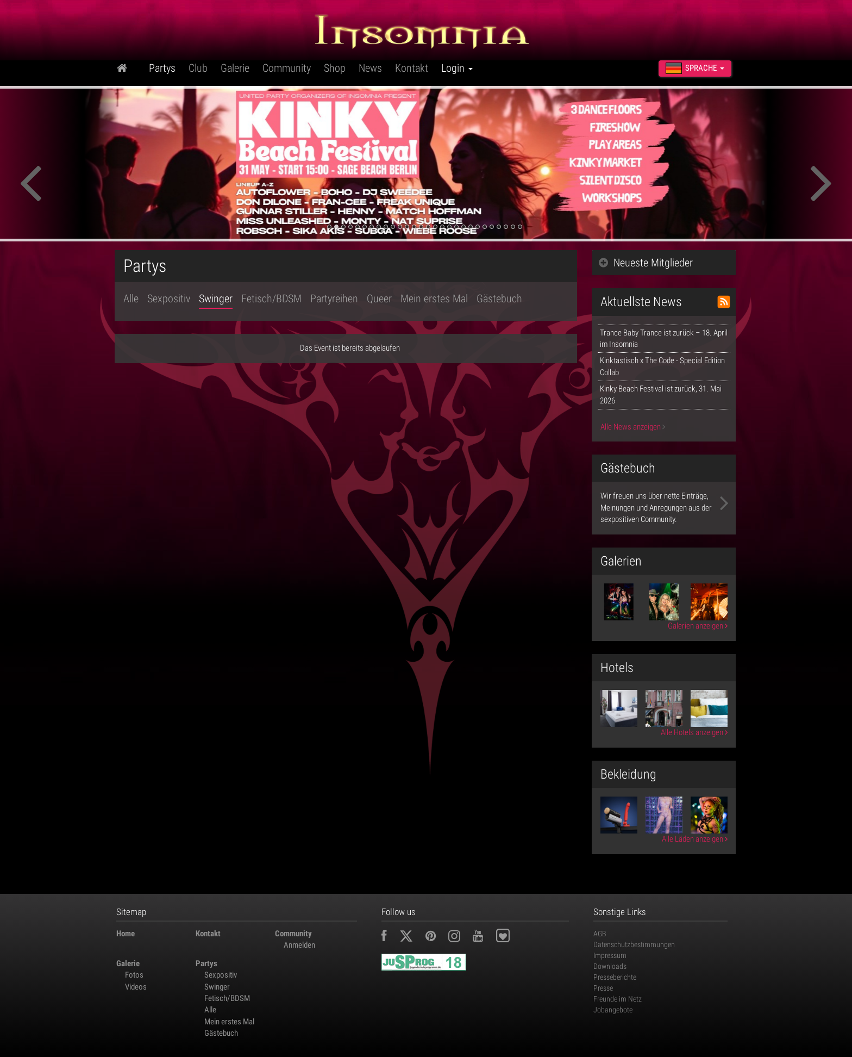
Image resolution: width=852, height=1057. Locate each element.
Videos (136, 987)
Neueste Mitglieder (646, 262)
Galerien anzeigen (698, 626)
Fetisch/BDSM (271, 298)
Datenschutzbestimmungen (634, 944)
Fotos (134, 975)
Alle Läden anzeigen (695, 839)
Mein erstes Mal (434, 298)
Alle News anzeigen (632, 427)
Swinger (216, 298)
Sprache (695, 68)
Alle (131, 298)
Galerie (235, 67)
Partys (162, 67)
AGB (599, 933)
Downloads (610, 966)
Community (286, 67)
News (370, 67)
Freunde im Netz (617, 998)
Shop (335, 67)
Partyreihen (334, 298)
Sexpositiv (168, 298)
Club (198, 67)
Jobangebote (612, 1009)
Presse (603, 988)
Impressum (610, 955)
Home (125, 933)
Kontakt (411, 67)
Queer (379, 298)
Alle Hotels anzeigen (694, 732)
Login (457, 67)
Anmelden (299, 945)
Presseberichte (614, 977)
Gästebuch (499, 298)
